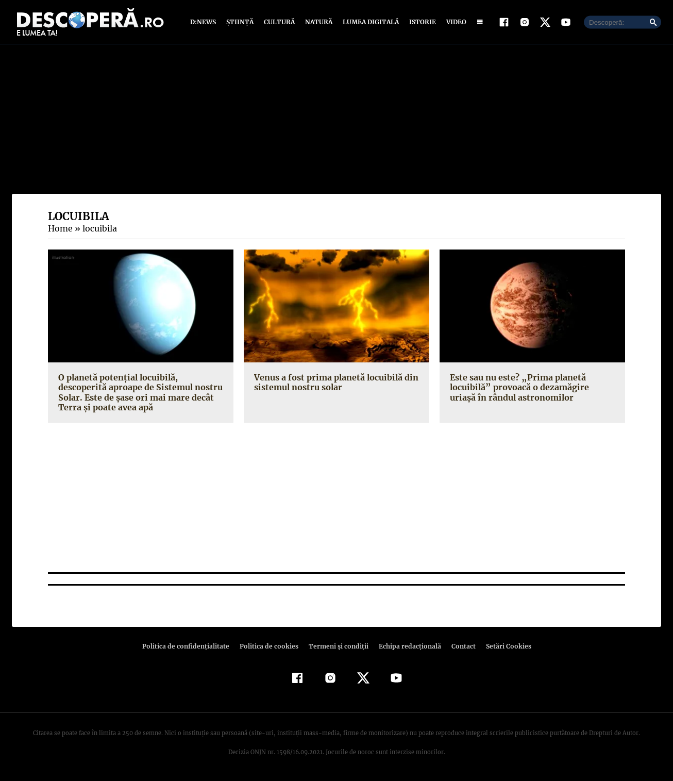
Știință (240, 22)
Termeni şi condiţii (337, 646)
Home (60, 228)
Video (454, 22)
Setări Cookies (503, 646)
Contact (459, 646)
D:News (204, 22)
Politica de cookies (270, 646)
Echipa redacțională (406, 646)
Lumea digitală (369, 22)
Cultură (279, 22)
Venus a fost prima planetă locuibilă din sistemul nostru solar (334, 382)
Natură (318, 22)
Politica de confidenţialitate (190, 646)
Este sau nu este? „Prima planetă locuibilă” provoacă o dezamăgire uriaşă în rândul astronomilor (530, 387)
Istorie (420, 22)
